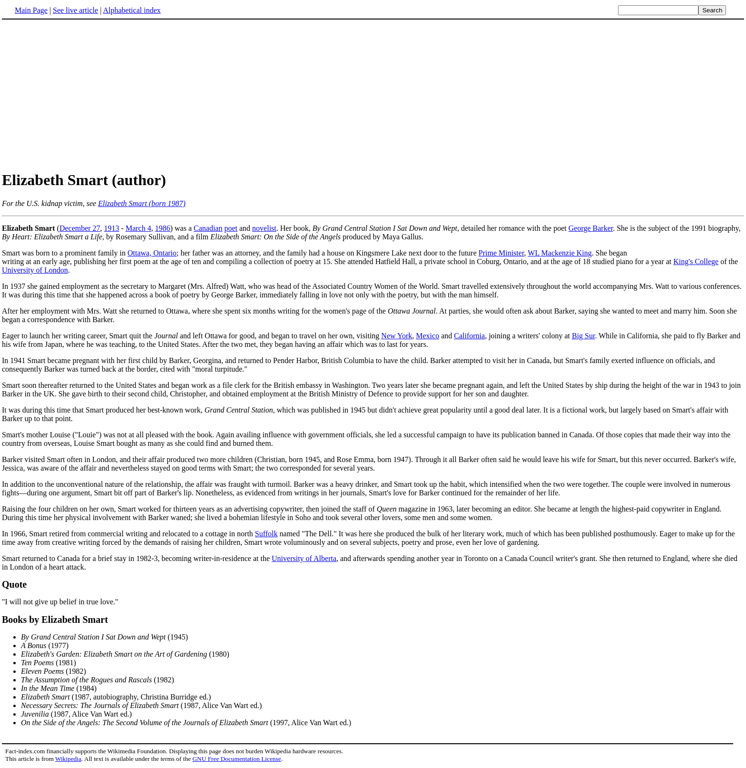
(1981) (48, 663)
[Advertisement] (373, 94)
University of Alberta (304, 558)
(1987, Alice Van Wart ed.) (141, 705)
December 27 (79, 228)
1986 (162, 228)
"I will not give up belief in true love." (60, 602)
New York (396, 336)
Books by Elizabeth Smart (55, 619)
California (469, 336)
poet (230, 228)
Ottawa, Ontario (152, 253)
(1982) (53, 671)
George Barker (591, 228)
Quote (14, 584)
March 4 (138, 228)
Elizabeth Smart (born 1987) (142, 203)
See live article (75, 10)
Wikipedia (68, 758)
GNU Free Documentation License (236, 758)
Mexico (427, 336)
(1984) (59, 688)
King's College (695, 261)
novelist (264, 228)
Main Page (31, 10)
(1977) (45, 645)
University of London (35, 270)
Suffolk (266, 534)
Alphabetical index (131, 10)
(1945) (104, 637)
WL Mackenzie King (559, 253)
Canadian (208, 228)
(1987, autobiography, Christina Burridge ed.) (116, 697)
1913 (111, 228)
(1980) (125, 654)
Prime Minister (501, 253)
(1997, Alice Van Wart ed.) (186, 723)
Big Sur (583, 336)
